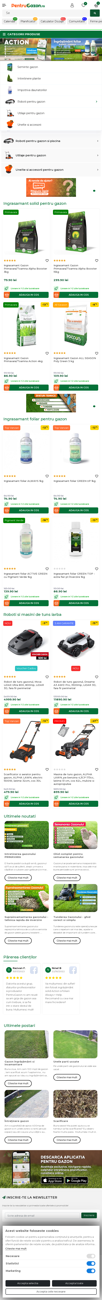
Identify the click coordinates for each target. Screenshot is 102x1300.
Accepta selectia (27, 1283)
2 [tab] (95, 55)
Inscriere (89, 1215)
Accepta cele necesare (51, 1291)
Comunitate (77, 21)
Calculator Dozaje (52, 21)
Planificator (28, 21)
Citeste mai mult (18, 877)
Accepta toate (74, 1283)
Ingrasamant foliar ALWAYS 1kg (23, 480)
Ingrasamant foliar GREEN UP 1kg (75, 480)
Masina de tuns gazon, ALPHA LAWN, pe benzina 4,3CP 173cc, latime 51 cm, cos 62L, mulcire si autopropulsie (74, 779)
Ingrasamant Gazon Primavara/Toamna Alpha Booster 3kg (25, 268)
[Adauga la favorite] (47, 261)
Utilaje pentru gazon (31, 155)
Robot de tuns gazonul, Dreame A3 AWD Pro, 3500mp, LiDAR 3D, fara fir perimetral (75, 685)
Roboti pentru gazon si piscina (38, 141)
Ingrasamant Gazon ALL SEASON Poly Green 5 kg (75, 360)
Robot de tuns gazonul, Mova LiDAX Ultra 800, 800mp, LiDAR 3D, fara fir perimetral (24, 685)
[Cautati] (51, 13)
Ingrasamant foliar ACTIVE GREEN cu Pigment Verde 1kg (25, 575)
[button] (5, 5)
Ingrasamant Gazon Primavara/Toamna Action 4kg (23, 360)
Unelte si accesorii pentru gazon (39, 169)
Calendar (9, 21)
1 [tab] (92, 55)
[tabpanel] (25, 49)
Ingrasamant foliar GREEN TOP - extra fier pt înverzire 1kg (74, 575)
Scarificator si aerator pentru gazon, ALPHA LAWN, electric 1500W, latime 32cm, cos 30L (23, 777)
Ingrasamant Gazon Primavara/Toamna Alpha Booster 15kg (75, 268)
